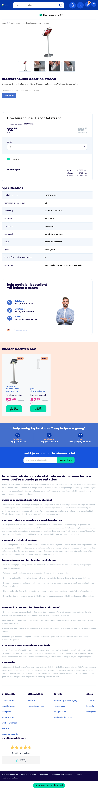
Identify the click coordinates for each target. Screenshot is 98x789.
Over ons (31, 708)
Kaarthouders (8, 713)
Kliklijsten (6, 719)
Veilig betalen (60, 719)
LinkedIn (90, 713)
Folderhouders (14, 23)
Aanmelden (65, 468)
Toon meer (9, 96)
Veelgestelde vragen (20, 331)
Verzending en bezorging (65, 708)
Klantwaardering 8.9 (53, 15)
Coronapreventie (10, 741)
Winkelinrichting (9, 730)
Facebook (91, 708)
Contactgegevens (35, 713)
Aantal (9, 142)
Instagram (91, 719)
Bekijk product (14, 413)
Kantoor (6, 736)
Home (4, 23)
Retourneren (59, 713)
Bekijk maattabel (18, 203)
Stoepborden (8, 725)
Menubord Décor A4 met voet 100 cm (12, 393)
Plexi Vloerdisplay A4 (37, 394)
